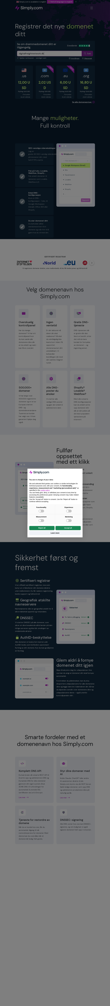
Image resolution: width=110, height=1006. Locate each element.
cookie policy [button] (44, 490)
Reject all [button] (41, 528)
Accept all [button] (68, 528)
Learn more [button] (55, 533)
